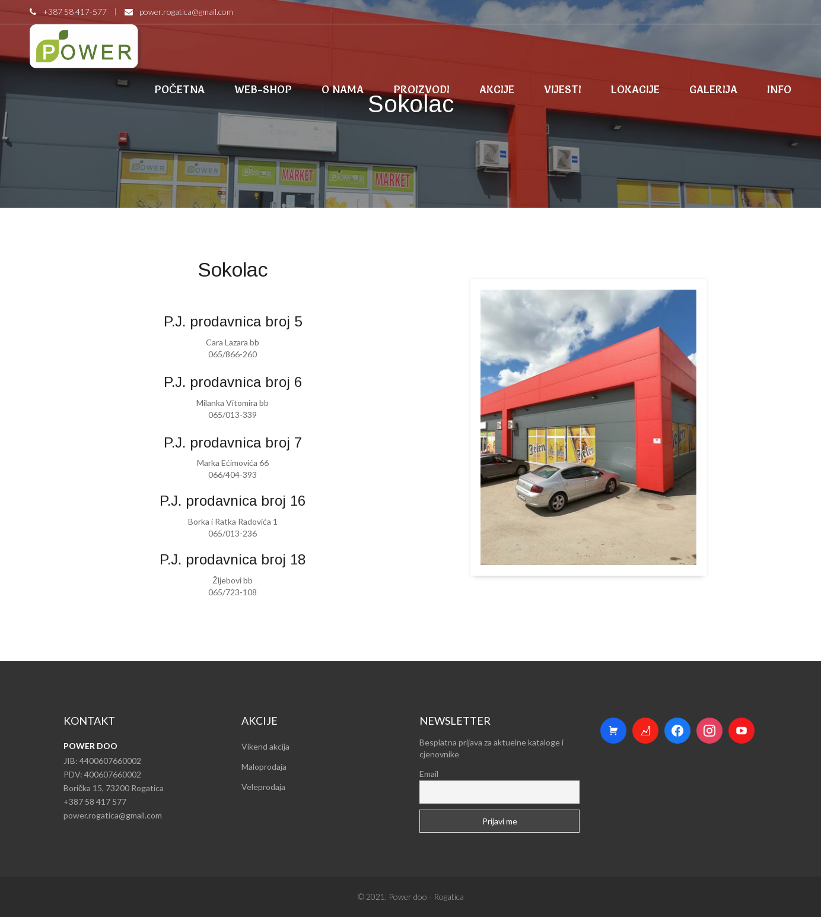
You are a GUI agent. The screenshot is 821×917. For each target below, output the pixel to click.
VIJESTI (562, 89)
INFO (779, 89)
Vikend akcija (265, 746)
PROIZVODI (421, 89)
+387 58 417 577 (94, 802)
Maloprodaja (264, 766)
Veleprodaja (263, 787)
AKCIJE (496, 89)
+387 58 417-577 (75, 12)
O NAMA (343, 89)
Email (428, 774)
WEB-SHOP (263, 89)
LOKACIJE (635, 89)
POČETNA (179, 89)
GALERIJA (713, 89)
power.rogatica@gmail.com (186, 12)
